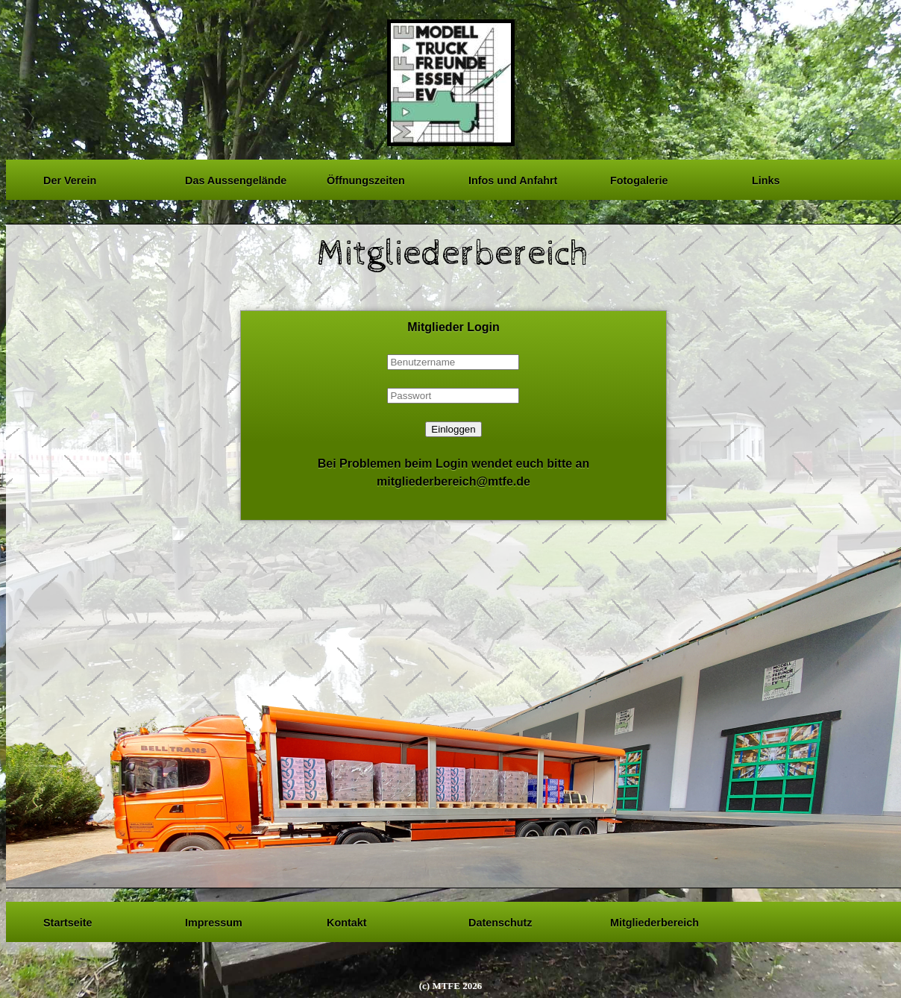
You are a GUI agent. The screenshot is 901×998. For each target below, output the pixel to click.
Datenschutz (500, 920)
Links (766, 178)
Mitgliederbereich (654, 920)
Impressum (213, 920)
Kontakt (347, 920)
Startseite (67, 920)
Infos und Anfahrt (512, 178)
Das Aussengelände (235, 178)
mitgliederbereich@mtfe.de (453, 481)
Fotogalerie (639, 178)
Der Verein (69, 178)
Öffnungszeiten (366, 178)
